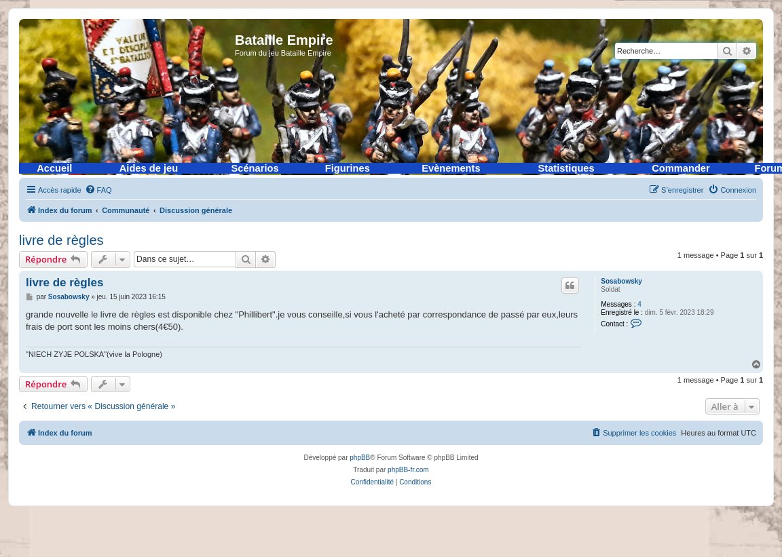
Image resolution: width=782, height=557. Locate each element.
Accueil (54, 168)
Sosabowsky (621, 281)
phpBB (360, 457)
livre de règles (61, 240)
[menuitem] (98, 190)
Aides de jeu (148, 168)
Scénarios (255, 168)
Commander (681, 168)
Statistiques (566, 168)
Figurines (347, 168)
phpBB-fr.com (408, 470)
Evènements (451, 168)
